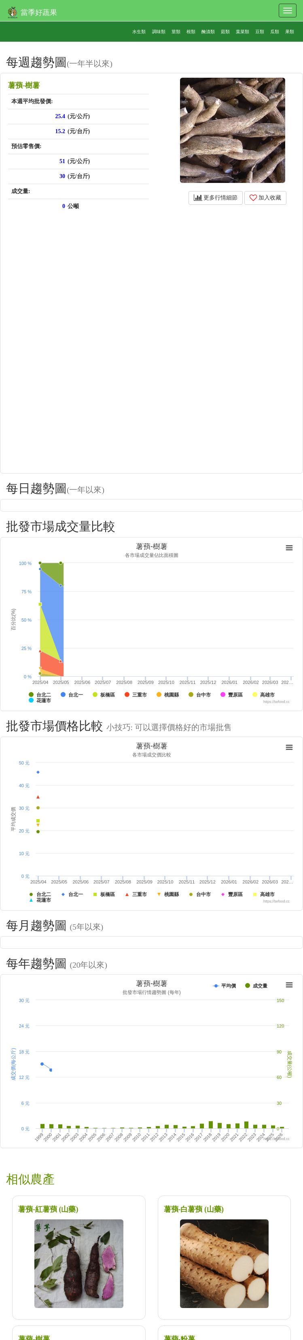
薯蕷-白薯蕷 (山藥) (194, 1209)
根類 (190, 31)
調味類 (158, 31)
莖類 (176, 31)
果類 (289, 31)
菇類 (225, 31)
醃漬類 (208, 31)
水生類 (139, 31)
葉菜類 (242, 31)
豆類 (259, 31)
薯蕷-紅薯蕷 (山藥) (48, 1209)
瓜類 (274, 31)
